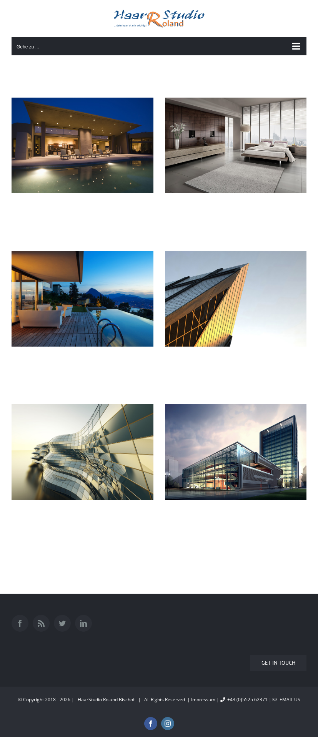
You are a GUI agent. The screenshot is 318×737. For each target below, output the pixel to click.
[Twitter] (62, 623)
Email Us (286, 699)
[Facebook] (20, 623)
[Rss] (41, 623)
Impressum (203, 699)
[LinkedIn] (83, 623)
